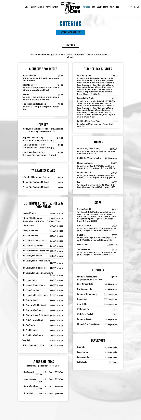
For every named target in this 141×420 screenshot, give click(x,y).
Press (105, 7)
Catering (86, 7)
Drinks (33, 7)
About (99, 7)
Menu (27, 7)
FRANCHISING (114, 7)
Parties (55, 7)
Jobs (93, 7)
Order (48, 7)
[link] (70, 7)
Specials (41, 7)
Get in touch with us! (70, 32)
